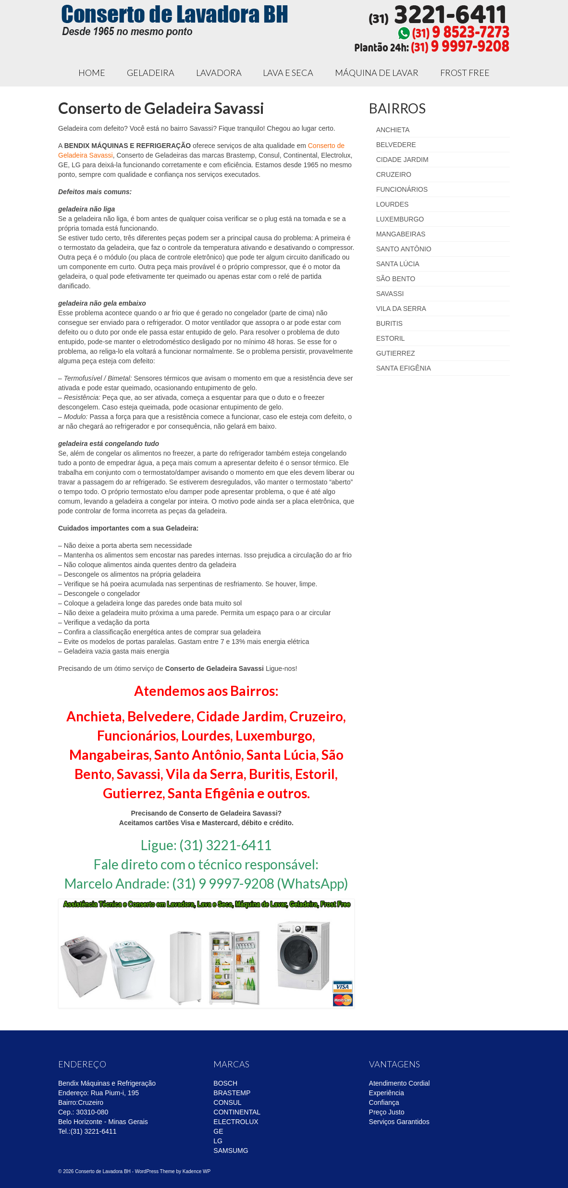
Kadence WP (196, 1171)
